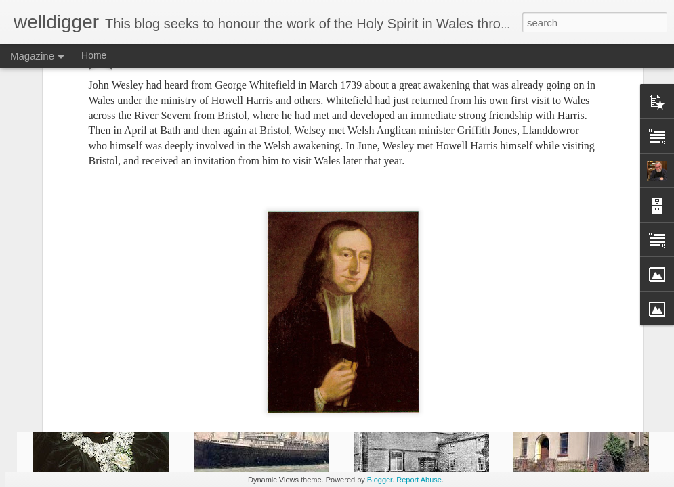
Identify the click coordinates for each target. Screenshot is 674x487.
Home (93, 55)
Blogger (379, 480)
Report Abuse (419, 480)
